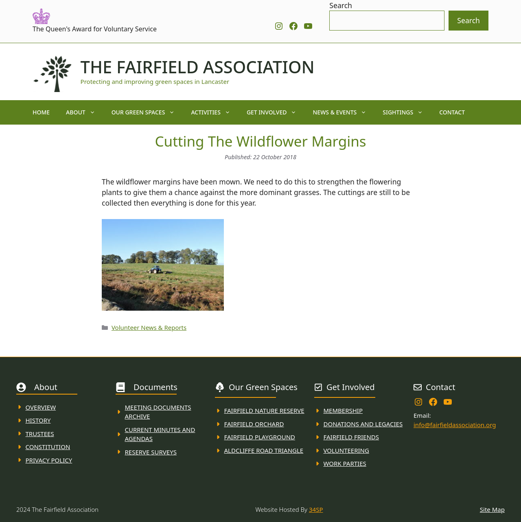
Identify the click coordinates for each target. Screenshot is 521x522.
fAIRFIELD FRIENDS (351, 437)
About (84, 112)
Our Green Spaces (147, 112)
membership (343, 410)
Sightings (407, 112)
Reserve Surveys (151, 452)
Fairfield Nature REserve (264, 410)
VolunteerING (346, 450)
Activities (215, 112)
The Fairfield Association (198, 66)
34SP (316, 509)
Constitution (48, 447)
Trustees (40, 434)
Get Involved (276, 112)
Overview (41, 407)
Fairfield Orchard (254, 424)
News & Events (343, 112)
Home (41, 112)
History (38, 420)
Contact (452, 112)
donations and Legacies (363, 424)
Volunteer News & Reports (149, 327)
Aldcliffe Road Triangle (264, 450)
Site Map (492, 509)
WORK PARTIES (345, 463)
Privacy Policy (49, 460)
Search (340, 5)
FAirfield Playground (260, 437)
